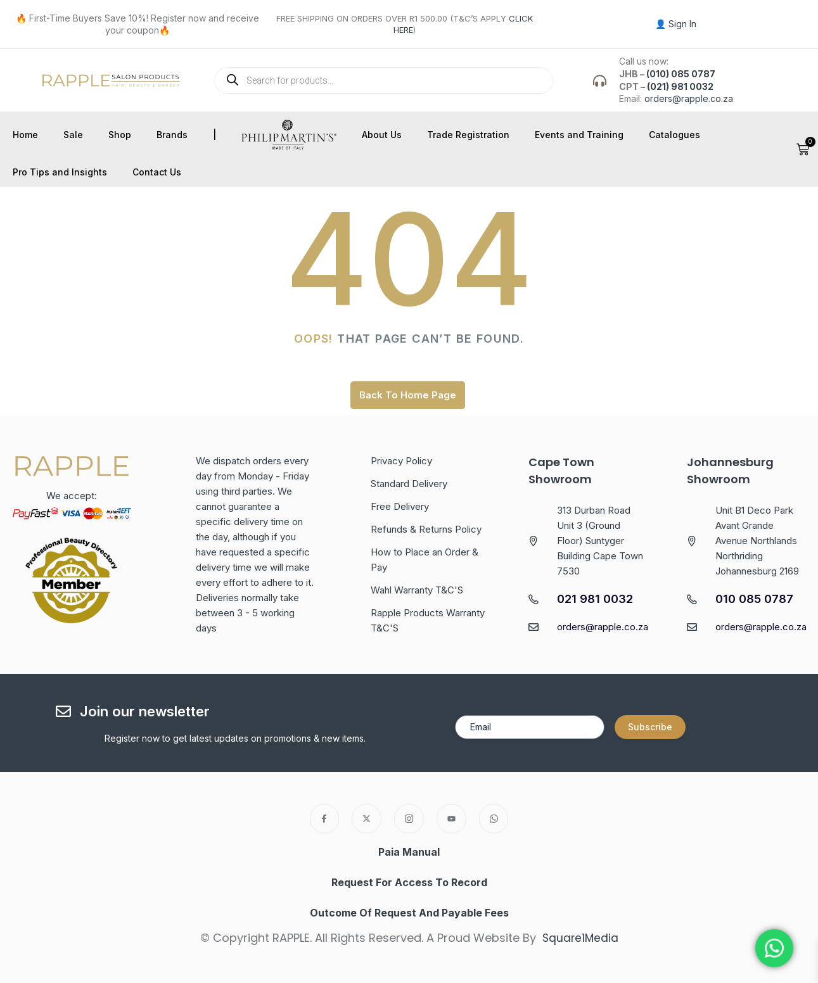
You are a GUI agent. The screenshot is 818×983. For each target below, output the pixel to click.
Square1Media (580, 938)
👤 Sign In (675, 23)
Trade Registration (468, 134)
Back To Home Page (407, 395)
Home (25, 134)
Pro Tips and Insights (60, 172)
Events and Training (579, 134)
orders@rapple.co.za (688, 98)
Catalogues (674, 134)
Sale (73, 134)
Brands (172, 134)
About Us (382, 134)
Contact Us (156, 172)
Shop (119, 134)
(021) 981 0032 (680, 86)
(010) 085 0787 (680, 73)
